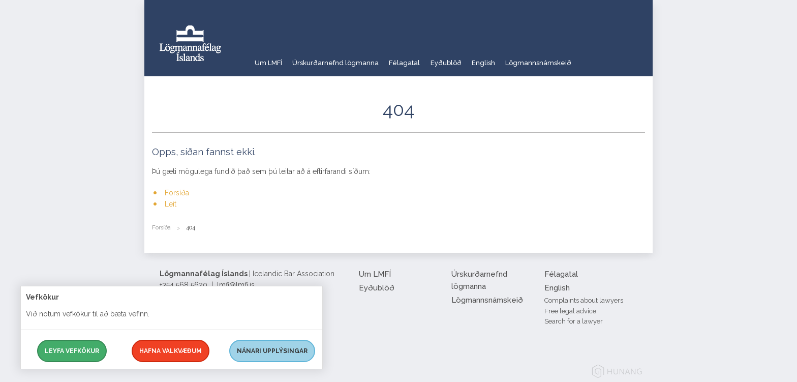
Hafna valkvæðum (170, 351)
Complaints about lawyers (583, 300)
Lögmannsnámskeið (580, 58)
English (517, 58)
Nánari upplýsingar (272, 351)
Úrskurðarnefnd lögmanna (345, 58)
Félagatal (423, 58)
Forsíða (177, 193)
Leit (170, 204)
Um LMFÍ (269, 58)
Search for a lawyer (573, 321)
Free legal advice (570, 311)
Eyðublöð (472, 58)
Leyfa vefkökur (72, 351)
